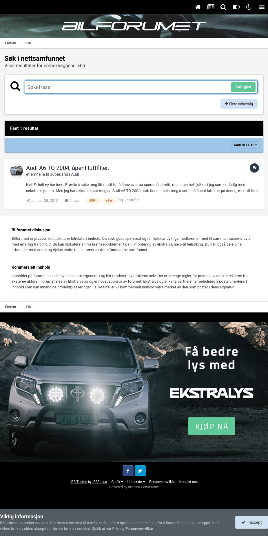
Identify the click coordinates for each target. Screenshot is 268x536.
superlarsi (59, 174)
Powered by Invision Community (134, 487)
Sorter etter (245, 145)
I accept (251, 522)
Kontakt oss (188, 482)
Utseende (136, 482)
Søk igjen (243, 87)
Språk (117, 482)
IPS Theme (78, 482)
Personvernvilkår (162, 482)
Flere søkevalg (239, 104)
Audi (75, 174)
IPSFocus (99, 482)
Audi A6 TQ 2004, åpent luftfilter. (67, 167)
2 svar (72, 200)
